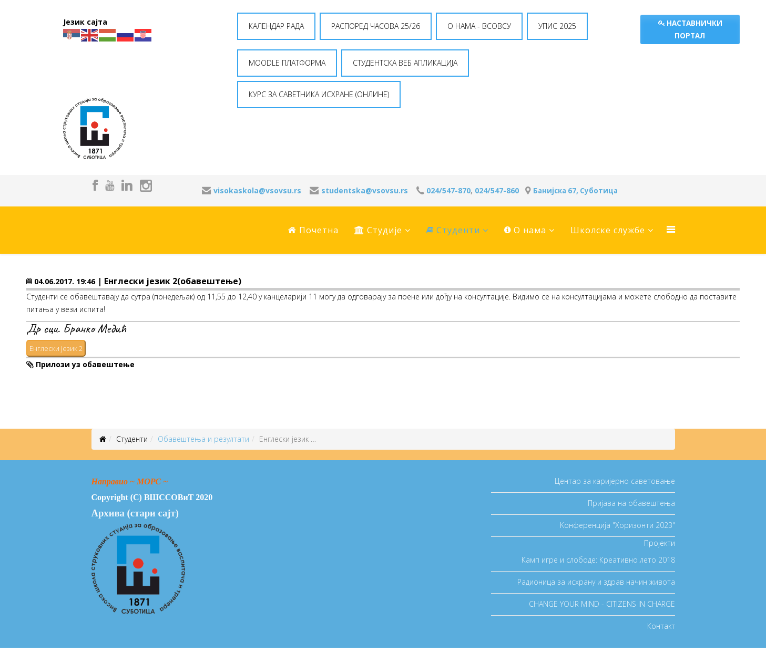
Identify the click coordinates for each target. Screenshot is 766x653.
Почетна (313, 230)
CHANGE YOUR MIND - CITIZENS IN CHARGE (602, 604)
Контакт (661, 626)
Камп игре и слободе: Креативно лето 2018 (598, 560)
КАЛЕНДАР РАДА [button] (276, 26)
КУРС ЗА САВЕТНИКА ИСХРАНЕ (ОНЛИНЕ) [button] (319, 94)
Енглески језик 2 (56, 348)
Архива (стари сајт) (135, 513)
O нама (525, 230)
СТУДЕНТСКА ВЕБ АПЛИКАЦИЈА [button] (405, 63)
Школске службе (607, 230)
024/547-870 (448, 190)
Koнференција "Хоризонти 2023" (617, 525)
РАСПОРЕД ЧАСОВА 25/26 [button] (375, 26)
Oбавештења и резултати (203, 439)
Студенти (453, 230)
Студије (378, 230)
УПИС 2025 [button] (557, 26)
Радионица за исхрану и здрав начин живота (596, 582)
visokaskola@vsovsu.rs (257, 190)
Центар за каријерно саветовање (615, 481)
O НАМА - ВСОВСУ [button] (479, 26)
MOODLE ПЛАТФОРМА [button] (287, 63)
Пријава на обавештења (631, 503)
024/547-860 (497, 190)
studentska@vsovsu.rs (364, 190)
